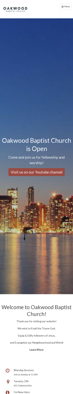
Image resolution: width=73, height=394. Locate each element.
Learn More (36, 349)
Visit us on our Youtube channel (36, 172)
